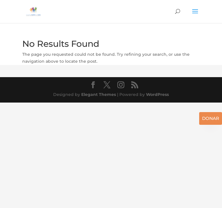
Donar (210, 118)
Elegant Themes (98, 94)
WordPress (157, 94)
